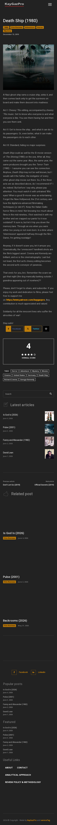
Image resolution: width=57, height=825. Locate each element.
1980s (6, 27)
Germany (32, 375)
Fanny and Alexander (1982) (16, 440)
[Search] (50, 394)
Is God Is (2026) (10, 414)
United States (19, 375)
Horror (40, 27)
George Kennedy (27, 379)
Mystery (7, 31)
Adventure (29, 27)
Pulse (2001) (9, 427)
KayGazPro (32, 820)
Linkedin (41, 672)
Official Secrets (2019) (44, 484)
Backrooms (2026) (15, 621)
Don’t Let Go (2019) (11, 484)
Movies (45, 371)
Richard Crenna (10, 379)
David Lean (8, 452)
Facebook (23, 672)
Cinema (7, 375)
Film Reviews (16, 27)
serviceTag (45, 820)
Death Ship (43, 375)
